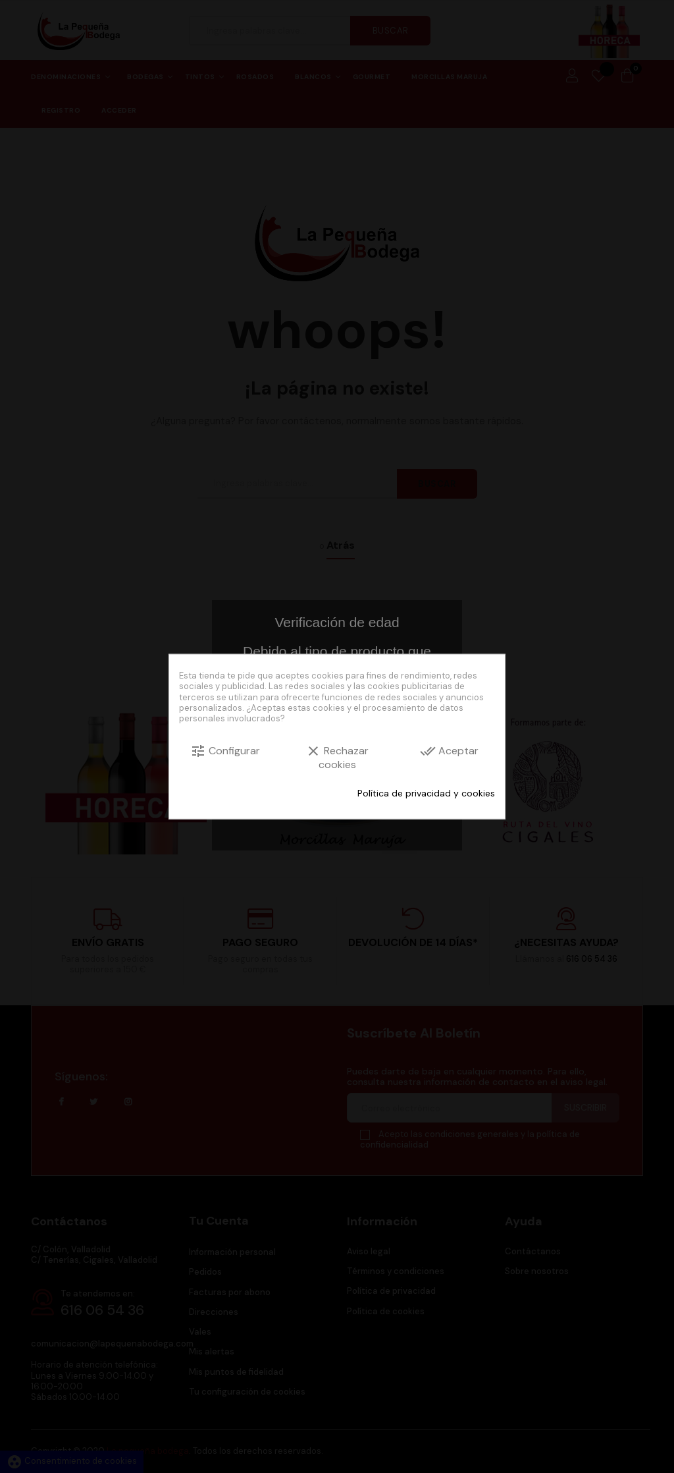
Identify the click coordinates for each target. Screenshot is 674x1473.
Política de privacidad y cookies (426, 793)
